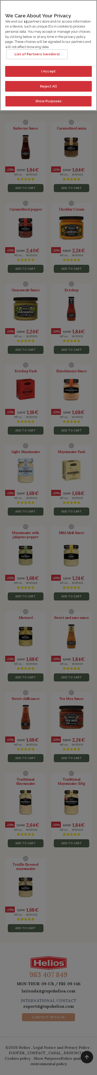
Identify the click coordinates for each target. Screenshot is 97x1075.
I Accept (48, 69)
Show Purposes (48, 99)
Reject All (48, 84)
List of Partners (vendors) (36, 52)
